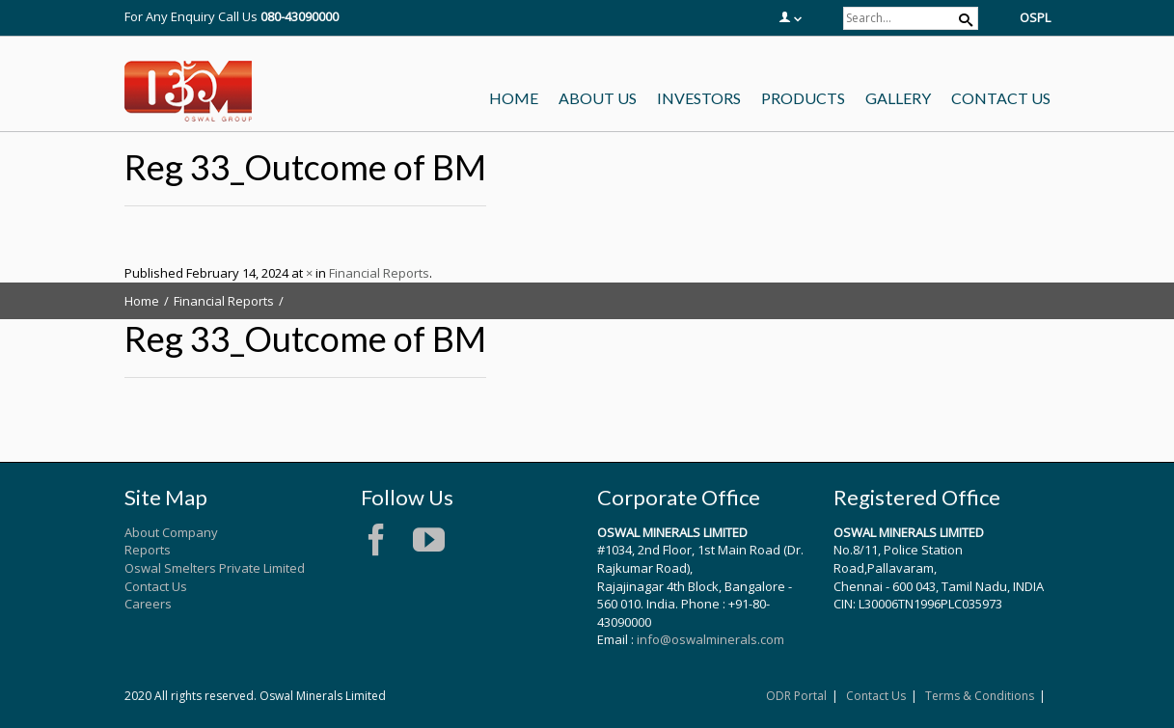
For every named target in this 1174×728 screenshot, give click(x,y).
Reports (147, 549)
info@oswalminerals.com (710, 639)
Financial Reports (379, 273)
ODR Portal (796, 696)
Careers (148, 603)
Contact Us (155, 586)
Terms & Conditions (979, 696)
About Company (171, 532)
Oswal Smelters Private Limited (214, 568)
